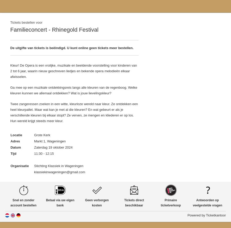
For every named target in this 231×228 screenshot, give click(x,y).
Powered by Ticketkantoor (206, 215)
